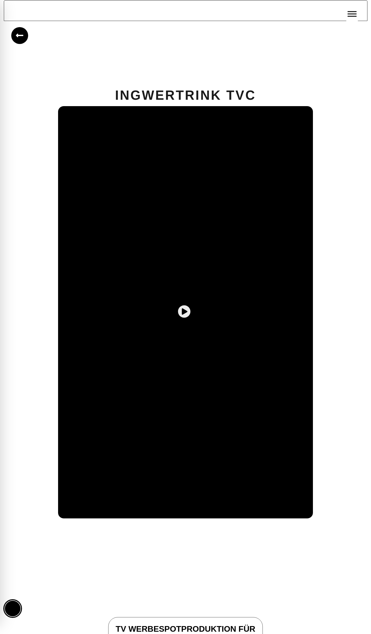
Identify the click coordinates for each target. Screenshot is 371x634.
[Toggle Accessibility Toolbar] (13, 608)
